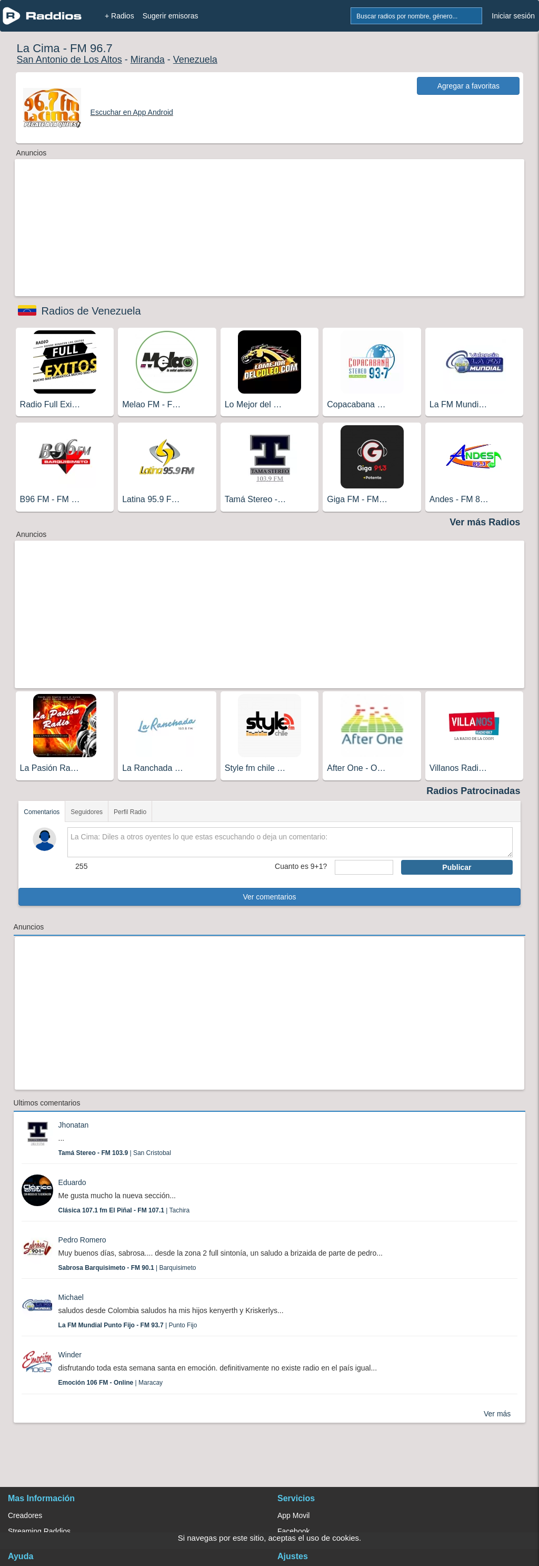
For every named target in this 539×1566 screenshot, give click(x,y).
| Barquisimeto (127, 1267)
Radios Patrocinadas (473, 791)
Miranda (148, 59)
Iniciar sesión (513, 16)
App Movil (293, 1515)
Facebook (293, 1531)
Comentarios (41, 812)
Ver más (497, 1414)
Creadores (25, 1515)
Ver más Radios (485, 522)
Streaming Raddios (39, 1531)
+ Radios (119, 16)
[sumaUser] (364, 867)
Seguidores (87, 812)
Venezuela (195, 59)
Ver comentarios (269, 897)
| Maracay (110, 1382)
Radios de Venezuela (91, 311)
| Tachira (124, 1210)
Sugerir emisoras (170, 16)
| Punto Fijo (127, 1325)
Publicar (456, 867)
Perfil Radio (130, 812)
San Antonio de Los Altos (69, 59)
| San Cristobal (114, 1153)
